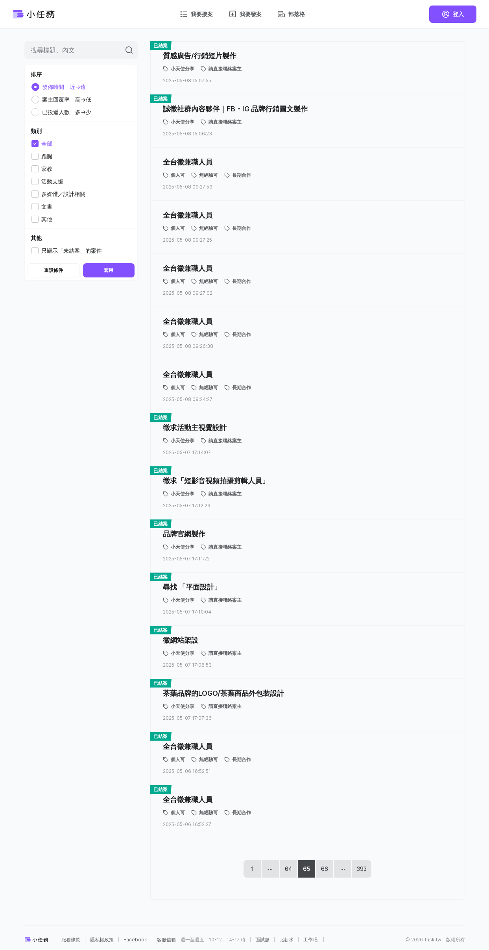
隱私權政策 (102, 940)
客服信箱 (166, 940)
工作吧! (311, 940)
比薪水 (286, 940)
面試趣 (262, 940)
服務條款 (70, 940)
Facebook (135, 940)
